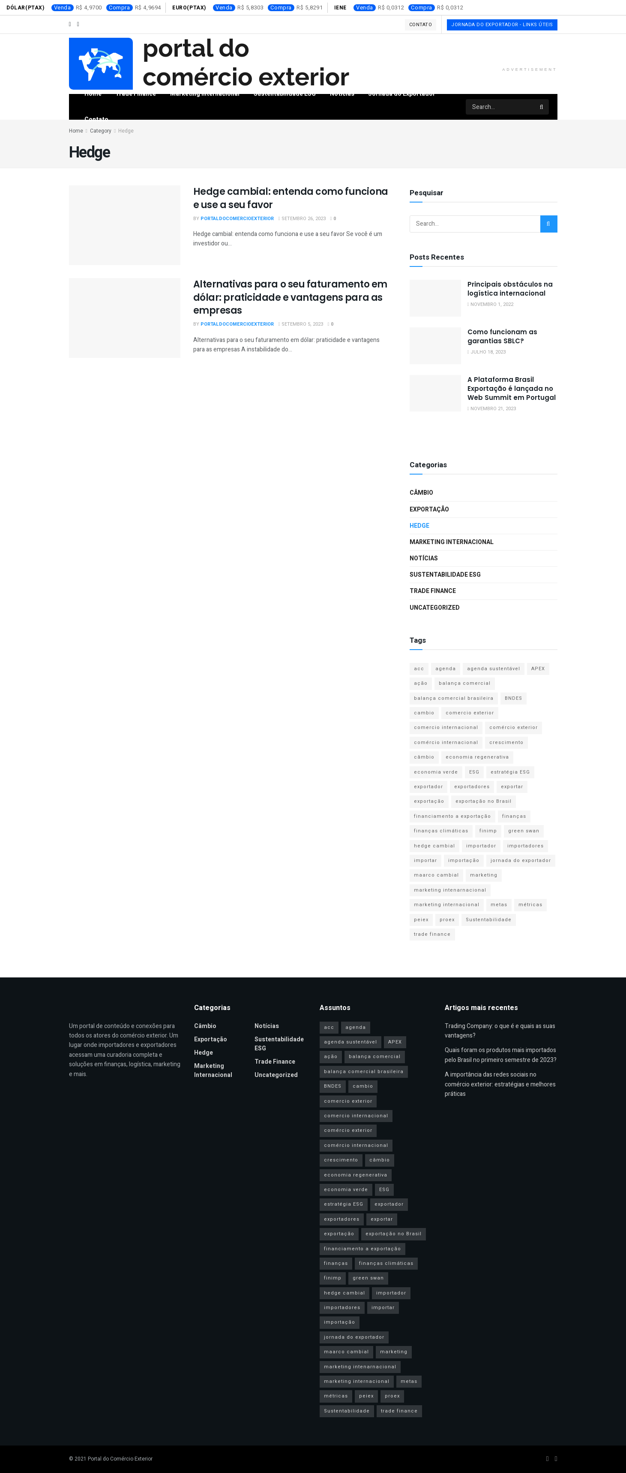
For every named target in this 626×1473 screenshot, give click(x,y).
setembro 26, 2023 (302, 218)
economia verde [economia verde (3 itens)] (436, 772)
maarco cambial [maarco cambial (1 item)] (436, 875)
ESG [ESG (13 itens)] (474, 772)
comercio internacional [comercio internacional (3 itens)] (446, 727)
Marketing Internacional (205, 93)
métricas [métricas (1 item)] (530, 904)
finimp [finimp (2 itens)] (488, 831)
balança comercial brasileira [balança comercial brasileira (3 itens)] (454, 698)
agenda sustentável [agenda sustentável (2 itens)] (493, 668)
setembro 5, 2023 (301, 324)
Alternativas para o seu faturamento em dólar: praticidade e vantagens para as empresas (290, 298)
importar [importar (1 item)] (425, 860)
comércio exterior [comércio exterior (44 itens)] (513, 727)
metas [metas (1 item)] (499, 904)
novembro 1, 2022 (490, 304)
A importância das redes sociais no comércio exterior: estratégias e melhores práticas (500, 1084)
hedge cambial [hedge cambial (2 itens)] (434, 846)
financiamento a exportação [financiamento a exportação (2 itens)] (452, 816)
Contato (420, 24)
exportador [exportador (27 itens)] (428, 786)
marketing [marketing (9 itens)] (483, 875)
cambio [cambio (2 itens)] (424, 713)
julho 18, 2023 (486, 352)
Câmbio (421, 492)
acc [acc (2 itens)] (419, 668)
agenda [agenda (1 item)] (445, 668)
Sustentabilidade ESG (285, 93)
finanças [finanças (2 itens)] (514, 816)
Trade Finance (135, 93)
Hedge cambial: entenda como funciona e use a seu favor (290, 198)
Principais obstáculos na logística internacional (510, 289)
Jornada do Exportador (401, 93)
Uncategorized (435, 607)
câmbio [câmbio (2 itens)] (424, 757)
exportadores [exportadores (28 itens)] (472, 786)
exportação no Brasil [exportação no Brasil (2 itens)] (483, 801)
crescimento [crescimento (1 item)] (506, 742)
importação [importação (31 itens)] (463, 860)
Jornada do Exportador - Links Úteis (502, 24)
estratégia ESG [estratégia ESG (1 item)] (510, 772)
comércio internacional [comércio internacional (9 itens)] (446, 742)
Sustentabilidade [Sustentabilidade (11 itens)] (489, 919)
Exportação (429, 509)
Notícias (342, 93)
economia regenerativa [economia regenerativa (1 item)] (477, 757)
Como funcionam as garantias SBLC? (502, 336)
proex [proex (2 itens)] (447, 919)
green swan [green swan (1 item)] (523, 831)
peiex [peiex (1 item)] (421, 919)
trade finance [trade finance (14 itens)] (432, 934)
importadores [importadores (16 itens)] (525, 846)
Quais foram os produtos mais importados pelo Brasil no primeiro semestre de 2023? (501, 1055)
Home (93, 93)
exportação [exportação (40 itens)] (429, 801)
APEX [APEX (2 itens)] (538, 668)
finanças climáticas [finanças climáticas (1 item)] (441, 831)
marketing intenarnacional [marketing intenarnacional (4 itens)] (450, 890)
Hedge (419, 525)
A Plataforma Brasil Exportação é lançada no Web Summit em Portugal (511, 388)
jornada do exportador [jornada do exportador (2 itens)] (521, 860)
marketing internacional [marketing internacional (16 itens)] (446, 904)
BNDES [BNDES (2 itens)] (513, 698)
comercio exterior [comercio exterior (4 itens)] (470, 713)
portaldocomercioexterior (237, 218)
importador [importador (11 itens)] (481, 846)
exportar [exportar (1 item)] (512, 786)
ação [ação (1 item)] (421, 683)
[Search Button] (542, 107)
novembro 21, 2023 (491, 408)
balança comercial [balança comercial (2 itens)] (465, 683)
